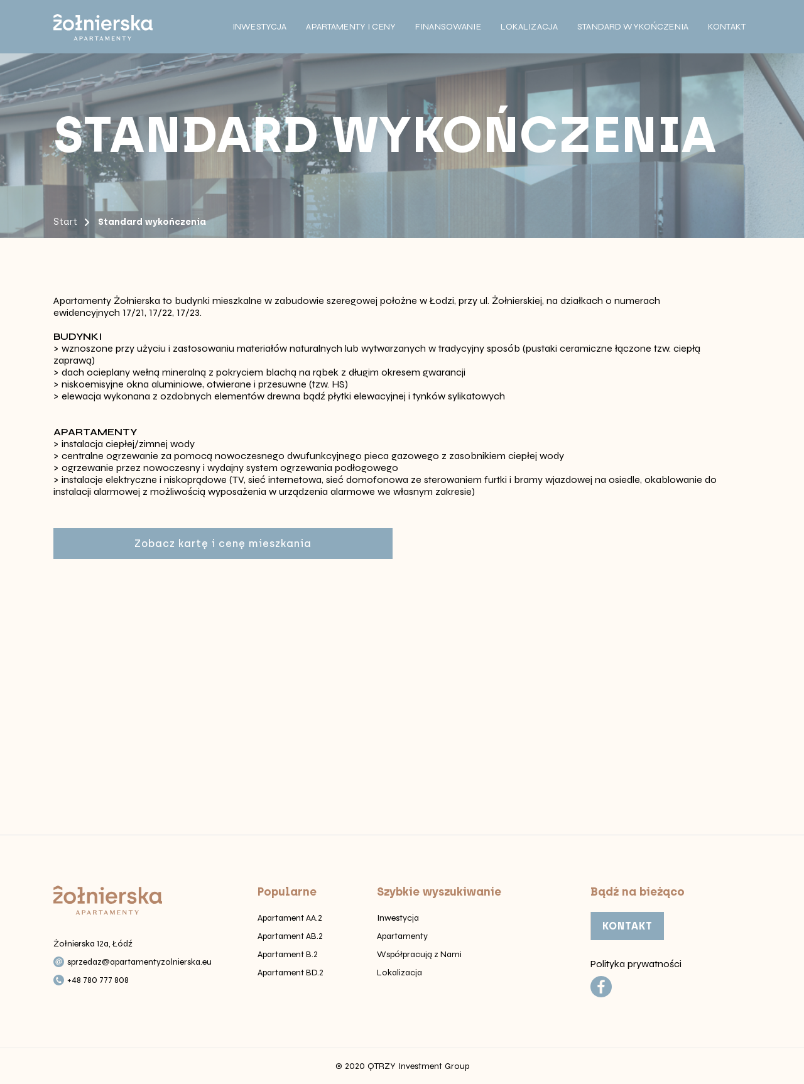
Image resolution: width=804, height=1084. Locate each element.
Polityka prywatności (636, 964)
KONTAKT (627, 926)
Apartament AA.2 (290, 918)
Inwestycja (259, 26)
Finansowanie (448, 26)
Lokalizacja (529, 26)
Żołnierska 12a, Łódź (93, 943)
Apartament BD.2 (290, 972)
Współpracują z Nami (419, 954)
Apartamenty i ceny (351, 26)
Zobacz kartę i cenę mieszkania (223, 544)
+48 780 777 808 (98, 980)
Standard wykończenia (632, 26)
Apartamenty (402, 936)
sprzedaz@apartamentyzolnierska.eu (139, 962)
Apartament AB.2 (290, 936)
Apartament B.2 (288, 954)
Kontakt (727, 26)
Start (65, 222)
